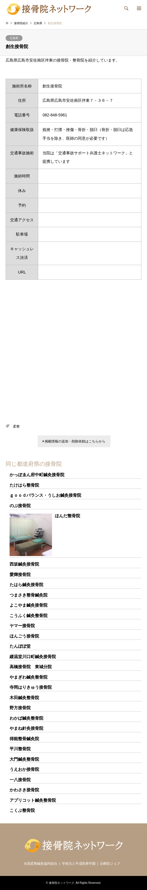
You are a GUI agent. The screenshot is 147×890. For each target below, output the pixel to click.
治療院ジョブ (110, 864)
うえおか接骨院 (24, 769)
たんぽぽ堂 (20, 646)
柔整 (16, 426)
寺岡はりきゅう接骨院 (31, 687)
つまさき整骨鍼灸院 (29, 595)
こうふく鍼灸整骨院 (29, 615)
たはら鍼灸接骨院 (26, 584)
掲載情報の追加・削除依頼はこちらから (74, 441)
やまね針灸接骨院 (26, 728)
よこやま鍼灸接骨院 (29, 605)
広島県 (14, 38)
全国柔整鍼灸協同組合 (40, 864)
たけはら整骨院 (24, 485)
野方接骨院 (20, 707)
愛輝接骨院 (20, 574)
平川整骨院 (20, 748)
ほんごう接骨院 (24, 636)
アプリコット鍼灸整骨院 (33, 800)
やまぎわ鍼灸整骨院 (29, 677)
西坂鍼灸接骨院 (24, 564)
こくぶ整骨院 (22, 810)
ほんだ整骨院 (67, 515)
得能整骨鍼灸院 (24, 738)
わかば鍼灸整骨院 (26, 718)
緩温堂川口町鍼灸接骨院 (33, 656)
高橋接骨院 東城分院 (31, 666)
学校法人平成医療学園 (79, 864)
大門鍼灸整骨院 (24, 759)
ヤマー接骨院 (22, 625)
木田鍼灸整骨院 (24, 697)
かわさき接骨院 (24, 789)
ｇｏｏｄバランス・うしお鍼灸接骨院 (45, 495)
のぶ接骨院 (20, 505)
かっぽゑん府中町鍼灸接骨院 (37, 474)
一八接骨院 (20, 779)
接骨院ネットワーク (61, 882)
